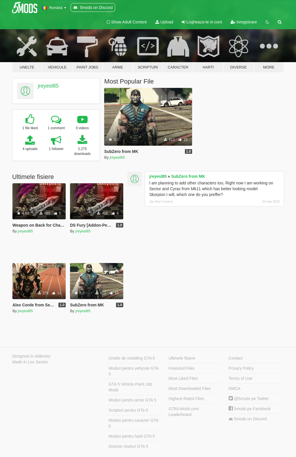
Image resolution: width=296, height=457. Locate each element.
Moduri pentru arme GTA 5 (132, 400)
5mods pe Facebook (250, 408)
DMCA (234, 388)
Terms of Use (240, 378)
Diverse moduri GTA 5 (128, 446)
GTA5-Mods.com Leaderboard (184, 411)
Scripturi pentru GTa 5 (128, 410)
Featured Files (181, 368)
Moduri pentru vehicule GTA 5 (134, 371)
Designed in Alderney (31, 356)
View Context (161, 201)
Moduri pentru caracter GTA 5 (133, 423)
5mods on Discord (248, 419)
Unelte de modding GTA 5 (132, 358)
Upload (164, 22)
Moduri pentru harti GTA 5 (132, 436)
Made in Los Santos (30, 362)
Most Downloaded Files (190, 388)
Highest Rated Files (186, 398)
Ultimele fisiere (182, 358)
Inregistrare (244, 22)
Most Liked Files (183, 378)
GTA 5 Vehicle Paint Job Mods (130, 387)
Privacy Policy (241, 368)
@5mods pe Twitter (249, 398)
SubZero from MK (188, 176)
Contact (235, 358)
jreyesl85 (48, 86)
